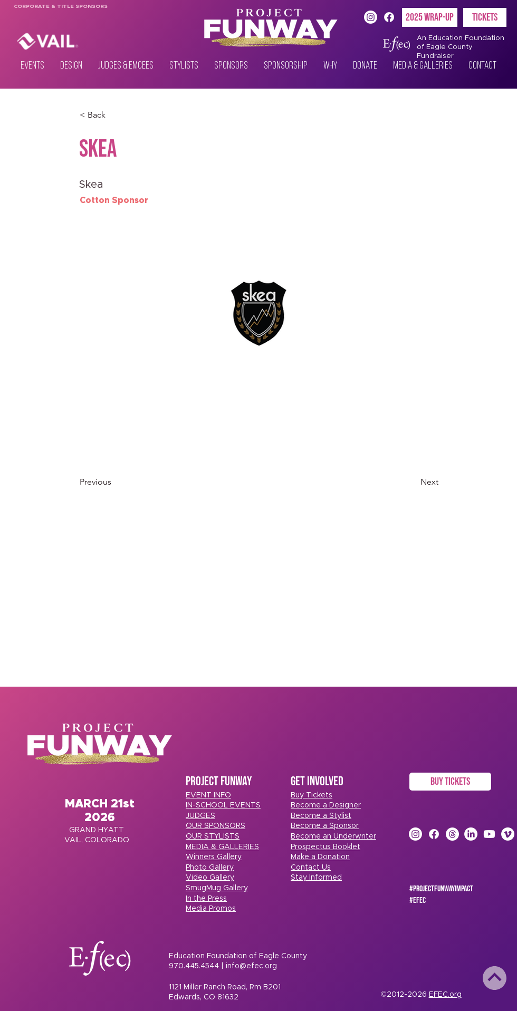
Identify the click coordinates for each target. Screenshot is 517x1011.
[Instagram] (370, 17)
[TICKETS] (484, 17)
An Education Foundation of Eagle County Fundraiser (460, 47)
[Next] (412, 482)
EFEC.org (445, 994)
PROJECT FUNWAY (219, 781)
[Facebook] (389, 17)
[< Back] (114, 115)
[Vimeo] (507, 834)
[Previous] (114, 482)
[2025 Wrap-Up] (429, 17)
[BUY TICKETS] (450, 782)
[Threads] (452, 834)
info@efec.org (251, 966)
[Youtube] (489, 834)
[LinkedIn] (470, 834)
